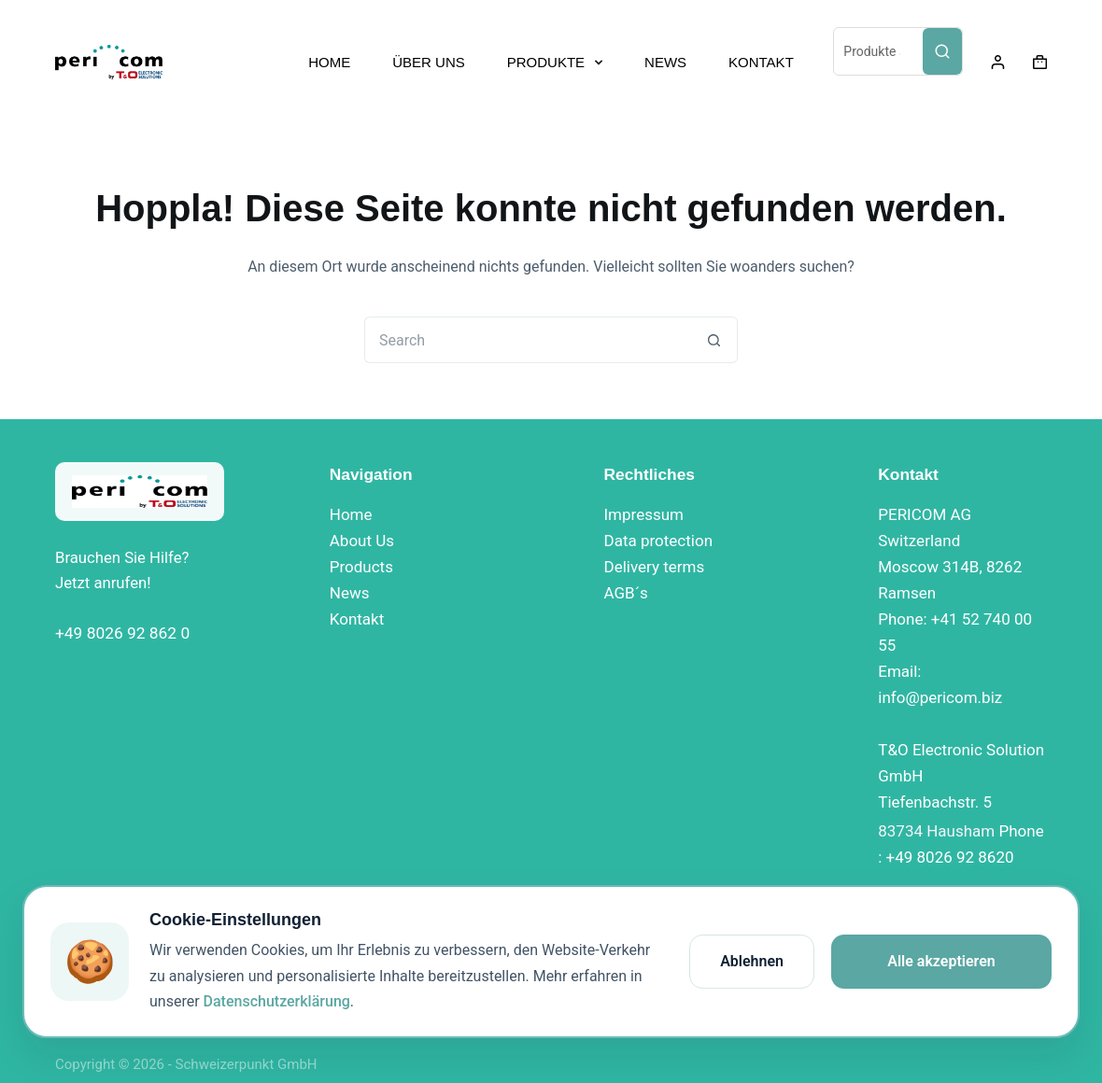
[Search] (942, 51)
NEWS (665, 62)
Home (351, 514)
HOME (329, 62)
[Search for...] (527, 339)
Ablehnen (752, 961)
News (350, 593)
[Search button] (714, 339)
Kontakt (357, 619)
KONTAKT (761, 62)
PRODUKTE (558, 62)
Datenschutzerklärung (277, 1001)
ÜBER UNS (428, 62)
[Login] (998, 62)
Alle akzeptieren (941, 961)
